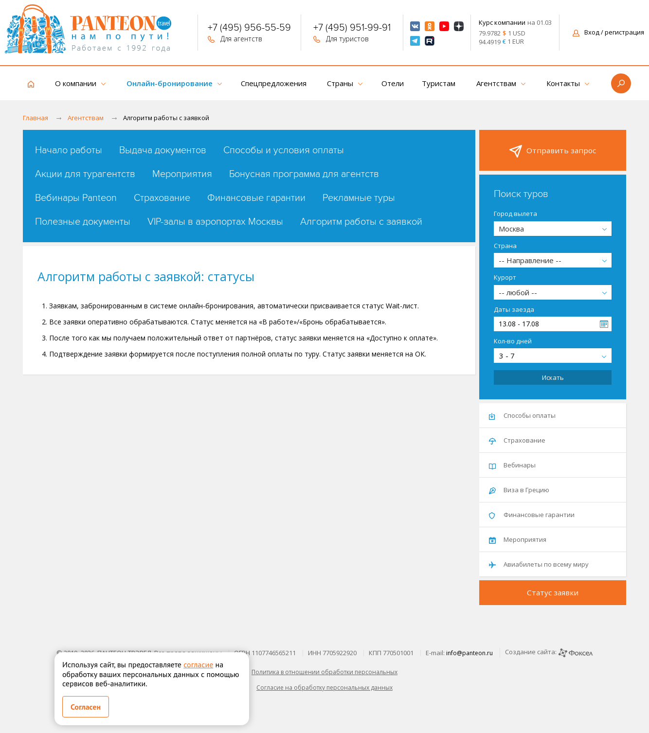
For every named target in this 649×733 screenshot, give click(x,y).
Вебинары (512, 465)
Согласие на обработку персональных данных (324, 687)
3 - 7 (507, 355)
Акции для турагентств (85, 174)
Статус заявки (552, 592)
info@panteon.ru (469, 653)
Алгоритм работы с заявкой (361, 222)
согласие (198, 664)
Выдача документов (162, 150)
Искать (553, 377)
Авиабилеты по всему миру (539, 564)
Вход (608, 32)
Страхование (162, 198)
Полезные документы (82, 222)
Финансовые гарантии (256, 198)
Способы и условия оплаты (283, 150)
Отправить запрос (552, 151)
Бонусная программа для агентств (304, 174)
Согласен (86, 707)
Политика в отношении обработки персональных (324, 672)
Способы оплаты (522, 415)
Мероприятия (182, 174)
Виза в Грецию (519, 489)
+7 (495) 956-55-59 (249, 29)
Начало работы (68, 150)
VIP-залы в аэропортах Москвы (215, 222)
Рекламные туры (359, 198)
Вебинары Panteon (76, 198)
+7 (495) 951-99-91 (352, 29)
